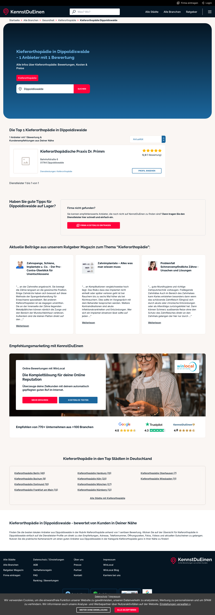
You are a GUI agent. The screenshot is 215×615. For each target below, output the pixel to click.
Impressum (109, 559)
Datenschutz (40, 559)
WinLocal (108, 564)
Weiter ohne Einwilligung (93, 610)
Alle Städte (151, 11)
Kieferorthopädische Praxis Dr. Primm (72, 151)
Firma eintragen (11, 575)
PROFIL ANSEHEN (146, 170)
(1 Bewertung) (154, 154)
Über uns (79, 559)
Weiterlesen (22, 325)
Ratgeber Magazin (13, 570)
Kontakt (78, 575)
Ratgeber (191, 11)
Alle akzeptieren (126, 610)
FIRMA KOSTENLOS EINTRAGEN (93, 225)
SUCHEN (82, 89)
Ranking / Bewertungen (46, 580)
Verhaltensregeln (42, 570)
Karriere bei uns (112, 575)
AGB (35, 564)
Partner (78, 570)
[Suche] (98, 12)
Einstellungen (56, 559)
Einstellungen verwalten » (175, 604)
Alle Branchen (172, 11)
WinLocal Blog (111, 570)
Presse (77, 564)
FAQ (35, 575)
